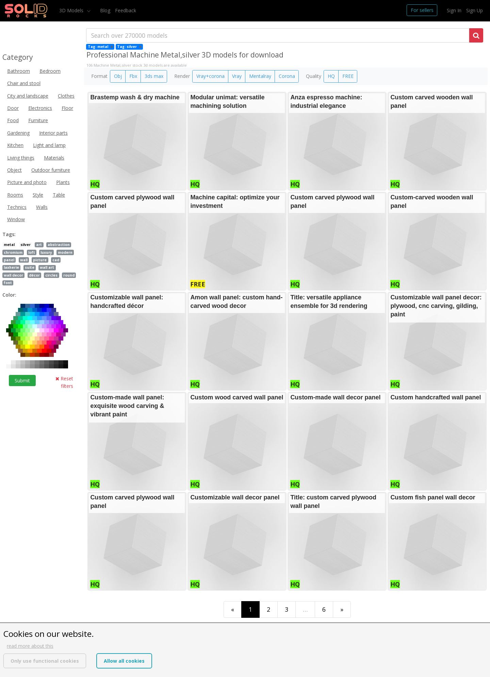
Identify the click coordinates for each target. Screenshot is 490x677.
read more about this (30, 646)
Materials (54, 157)
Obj (118, 76)
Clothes (66, 96)
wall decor (13, 275)
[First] (233, 609)
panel (9, 260)
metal (9, 244)
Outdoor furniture (50, 170)
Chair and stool (23, 83)
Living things (20, 157)
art (39, 244)
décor (34, 275)
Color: (9, 295)
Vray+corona (210, 76)
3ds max (154, 76)
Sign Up (474, 10)
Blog (105, 10)
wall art (47, 267)
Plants (63, 182)
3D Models (72, 10)
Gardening (18, 133)
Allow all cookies (124, 661)
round (69, 275)
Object (14, 170)
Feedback (125, 10)
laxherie (11, 267)
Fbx (133, 76)
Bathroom (18, 71)
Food (13, 120)
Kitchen (15, 145)
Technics (17, 207)
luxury (46, 252)
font (8, 282)
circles (51, 275)
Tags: (9, 234)
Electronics (40, 108)
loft (31, 252)
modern (65, 252)
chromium (13, 252)
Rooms (15, 195)
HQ (331, 76)
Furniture (38, 120)
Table (59, 195)
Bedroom (50, 71)
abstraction (59, 244)
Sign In (454, 10)
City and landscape (27, 96)
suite (29, 267)
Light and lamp (49, 145)
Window (16, 219)
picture (40, 260)
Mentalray (260, 76)
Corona (287, 76)
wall (24, 260)
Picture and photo (27, 182)
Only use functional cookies (45, 661)
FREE (348, 76)
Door (13, 108)
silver (25, 244)
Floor (67, 108)
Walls (42, 207)
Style (38, 195)
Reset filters (64, 382)
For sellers (422, 10)
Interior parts (53, 133)
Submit (22, 380)
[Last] (342, 609)
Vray (237, 76)
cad (55, 260)
